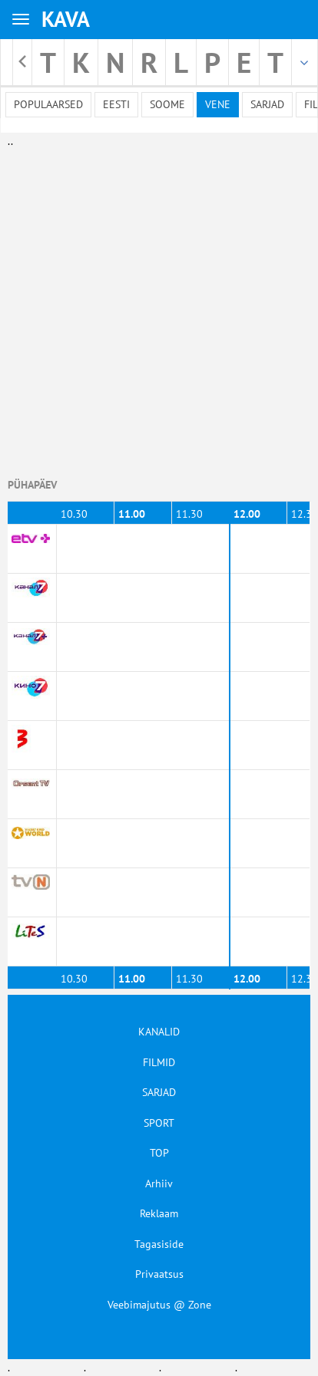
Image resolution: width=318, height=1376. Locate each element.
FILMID (159, 1062)
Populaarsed (48, 104)
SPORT (159, 1123)
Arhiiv (159, 1183)
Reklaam (159, 1213)
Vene (217, 104)
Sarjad (267, 104)
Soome (167, 104)
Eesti (116, 104)
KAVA (65, 19)
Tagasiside (159, 1244)
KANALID (159, 1031)
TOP (159, 1152)
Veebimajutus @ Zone (159, 1304)
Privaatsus (159, 1274)
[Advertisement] (155, 305)
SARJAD (159, 1092)
